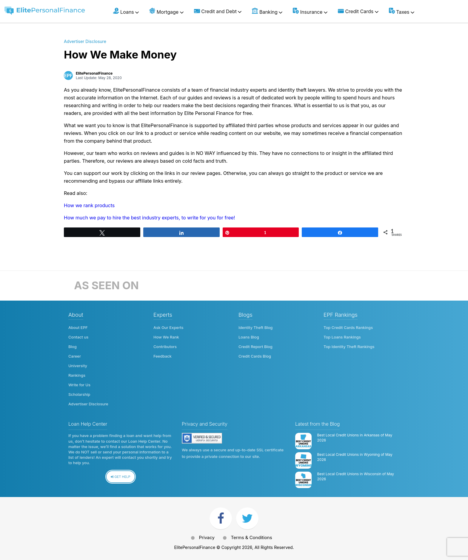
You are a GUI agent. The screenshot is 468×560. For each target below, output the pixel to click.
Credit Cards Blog (254, 356)
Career (74, 356)
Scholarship (79, 394)
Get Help (120, 477)
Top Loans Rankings (342, 337)
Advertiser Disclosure (85, 41)
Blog (72, 346)
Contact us (78, 337)
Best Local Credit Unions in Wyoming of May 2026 (354, 457)
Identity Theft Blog (255, 327)
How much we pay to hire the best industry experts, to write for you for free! (149, 218)
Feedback (162, 356)
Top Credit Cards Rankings (348, 327)
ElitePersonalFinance (94, 73)
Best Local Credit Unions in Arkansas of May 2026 (354, 437)
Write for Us (79, 384)
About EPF (78, 327)
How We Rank (166, 337)
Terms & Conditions (251, 537)
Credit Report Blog (255, 346)
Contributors (165, 346)
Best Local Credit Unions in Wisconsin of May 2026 (355, 476)
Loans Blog (248, 337)
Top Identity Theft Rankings (349, 346)
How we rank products (89, 205)
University (77, 365)
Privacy (207, 537)
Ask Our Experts (168, 327)
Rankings (76, 375)
